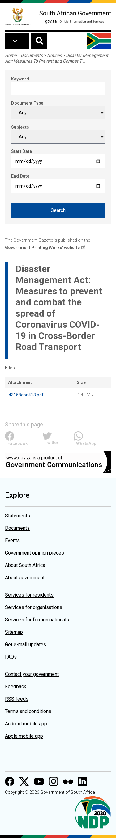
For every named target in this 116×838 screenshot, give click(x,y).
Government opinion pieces (34, 553)
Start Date (21, 151)
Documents (32, 55)
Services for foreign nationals (37, 620)
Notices (54, 55)
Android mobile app (26, 724)
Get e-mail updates (25, 644)
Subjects (20, 127)
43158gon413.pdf (26, 394)
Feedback (15, 686)
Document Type (27, 103)
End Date (20, 176)
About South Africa (25, 565)
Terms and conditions (28, 711)
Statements (17, 516)
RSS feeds (16, 699)
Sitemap (14, 632)
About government (25, 578)
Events (12, 540)
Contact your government (32, 674)
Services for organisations (33, 607)
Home (10, 55)
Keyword (20, 78)
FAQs (11, 657)
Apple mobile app (24, 736)
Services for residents (29, 595)
